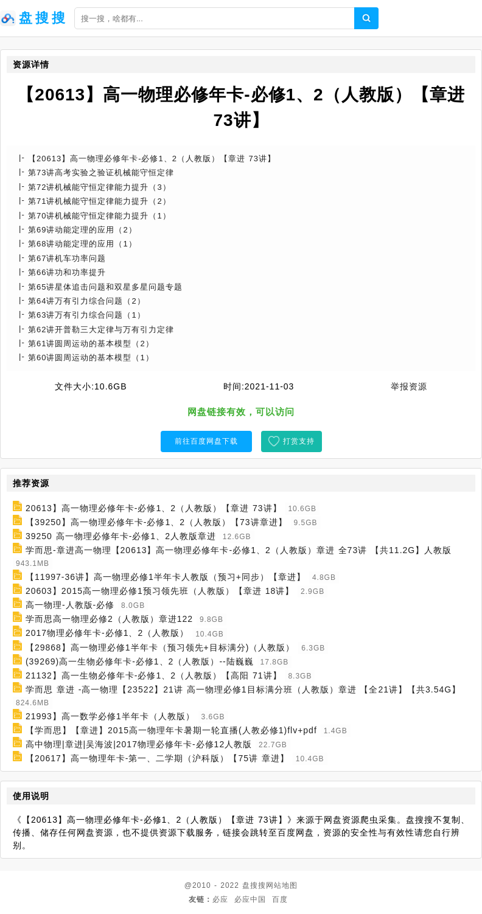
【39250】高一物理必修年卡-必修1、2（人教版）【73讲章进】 (156, 522)
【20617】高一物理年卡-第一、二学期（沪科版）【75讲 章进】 (157, 758)
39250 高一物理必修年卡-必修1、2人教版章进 (121, 536)
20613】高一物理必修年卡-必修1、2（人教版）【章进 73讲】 (154, 508)
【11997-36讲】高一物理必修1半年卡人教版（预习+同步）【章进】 (166, 577)
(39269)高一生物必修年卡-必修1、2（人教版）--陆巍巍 (140, 661)
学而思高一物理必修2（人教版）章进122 (109, 619)
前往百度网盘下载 (206, 441)
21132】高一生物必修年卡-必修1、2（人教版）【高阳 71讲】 (154, 675)
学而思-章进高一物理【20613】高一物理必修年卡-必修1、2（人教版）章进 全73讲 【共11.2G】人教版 (239, 550)
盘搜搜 (254, 885)
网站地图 (282, 885)
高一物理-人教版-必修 (70, 605)
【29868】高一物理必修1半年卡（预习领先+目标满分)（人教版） (160, 647)
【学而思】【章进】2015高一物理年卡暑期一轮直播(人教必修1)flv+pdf (171, 730)
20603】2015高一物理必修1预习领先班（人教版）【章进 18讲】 (160, 591)
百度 (280, 899)
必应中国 (250, 899)
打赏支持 (299, 441)
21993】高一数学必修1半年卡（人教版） (110, 716)
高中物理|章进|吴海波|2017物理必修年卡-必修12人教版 (139, 744)
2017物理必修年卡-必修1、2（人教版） (107, 633)
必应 (220, 899)
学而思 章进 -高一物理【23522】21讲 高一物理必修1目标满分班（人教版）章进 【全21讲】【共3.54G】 (243, 689)
